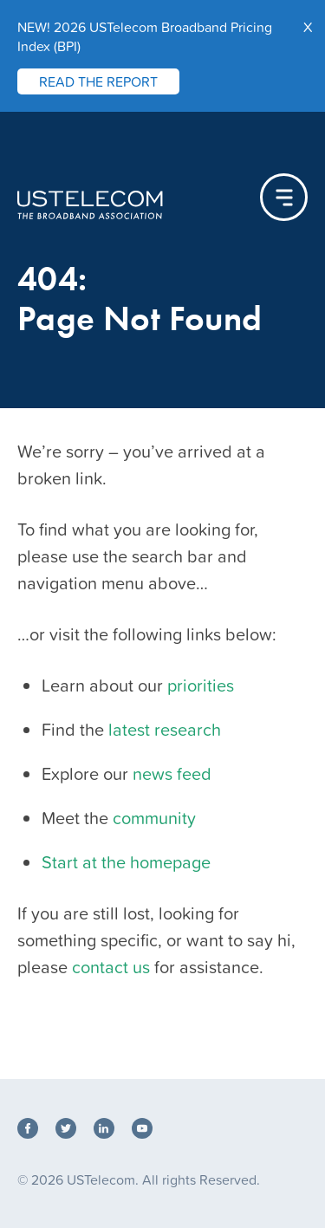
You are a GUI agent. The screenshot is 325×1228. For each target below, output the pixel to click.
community (154, 818)
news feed (172, 774)
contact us (111, 967)
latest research (164, 730)
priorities (200, 685)
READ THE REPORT (98, 81)
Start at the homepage (126, 862)
